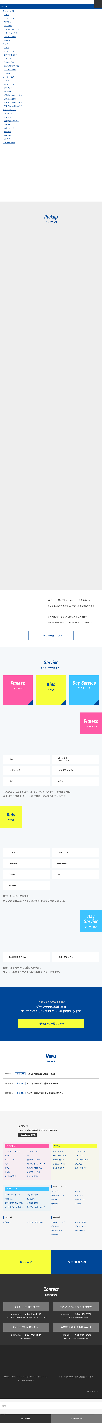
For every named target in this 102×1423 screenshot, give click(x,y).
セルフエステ (9, 1165)
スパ (6, 1170)
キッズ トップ (58, 1157)
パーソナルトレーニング (36, 1170)
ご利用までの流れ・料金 (13, 95)
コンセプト (8, 113)
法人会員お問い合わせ (35, 1228)
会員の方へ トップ (57, 1228)
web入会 (6, 139)
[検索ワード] (51, 1411)
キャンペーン (9, 117)
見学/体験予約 (9, 142)
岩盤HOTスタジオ (33, 1165)
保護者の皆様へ (10, 62)
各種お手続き (80, 1236)
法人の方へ (9, 1223)
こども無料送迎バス (11, 66)
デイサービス (8, 76)
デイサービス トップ (12, 1200)
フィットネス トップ (12, 1157)
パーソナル (8, 25)
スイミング (8, 58)
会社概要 (7, 131)
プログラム (8, 88)
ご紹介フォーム (80, 1232)
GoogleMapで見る (28, 1141)
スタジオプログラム (11, 29)
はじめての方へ (10, 18)
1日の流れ (8, 91)
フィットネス (11, 1151)
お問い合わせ (9, 128)
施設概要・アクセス (11, 121)
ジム (28, 1161)
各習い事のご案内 (10, 55)
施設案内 (7, 22)
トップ (6, 14)
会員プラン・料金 (10, 33)
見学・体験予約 (32, 1182)
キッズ (5, 44)
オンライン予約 (80, 1228)
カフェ (7, 1174)
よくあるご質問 (10, 36)
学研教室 (78, 1170)
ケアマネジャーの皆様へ (13, 102)
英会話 (7, 1178)
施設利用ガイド (57, 1236)
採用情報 (7, 135)
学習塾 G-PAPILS (59, 1170)
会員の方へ (8, 40)
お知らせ (7, 124)
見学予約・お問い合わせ (13, 106)
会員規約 (54, 1240)
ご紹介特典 (55, 1232)
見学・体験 (79, 1201)
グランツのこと (9, 109)
